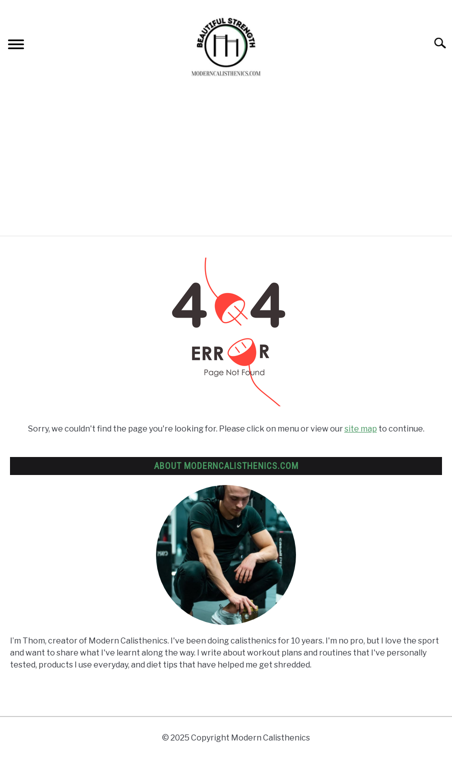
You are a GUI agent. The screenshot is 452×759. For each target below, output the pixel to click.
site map (360, 429)
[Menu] (16, 46)
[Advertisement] (226, 160)
